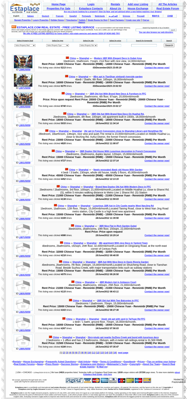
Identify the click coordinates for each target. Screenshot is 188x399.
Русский (140, 16)
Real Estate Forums (24, 364)
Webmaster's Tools (117, 364)
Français (60, 16)
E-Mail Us (102, 367)
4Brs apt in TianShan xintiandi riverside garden (118, 76)
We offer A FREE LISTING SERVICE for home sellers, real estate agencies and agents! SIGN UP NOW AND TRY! (71, 34)
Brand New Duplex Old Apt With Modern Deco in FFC (123, 187)
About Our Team (151, 364)
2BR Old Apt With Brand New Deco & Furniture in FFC (118, 93)
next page (123, 352)
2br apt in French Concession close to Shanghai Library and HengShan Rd (123, 131)
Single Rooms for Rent (98, 20)
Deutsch (45, 16)
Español (73, 16)
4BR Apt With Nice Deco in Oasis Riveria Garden (123, 262)
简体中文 (155, 16)
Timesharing (71, 20)
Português (86, 16)
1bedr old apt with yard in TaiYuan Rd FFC (123, 319)
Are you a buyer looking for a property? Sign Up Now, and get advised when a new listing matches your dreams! (113, 12)
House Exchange (138, 8)
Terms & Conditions (110, 361)
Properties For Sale (58, 8)
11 (93, 352)
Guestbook (129, 361)
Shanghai (84, 58)
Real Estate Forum (167, 8)
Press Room (52, 364)
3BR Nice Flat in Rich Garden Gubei (118, 226)
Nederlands (100, 16)
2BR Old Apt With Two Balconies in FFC (118, 300)
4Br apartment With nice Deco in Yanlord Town (123, 243)
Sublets (82, 20)
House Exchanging (33, 361)
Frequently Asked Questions (61, 361)
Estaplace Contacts (91, 8)
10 (89, 352)
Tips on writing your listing (161, 361)
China (73, 58)
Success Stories (69, 364)
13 (102, 352)
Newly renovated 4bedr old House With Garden (117, 169)
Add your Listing (138, 4)
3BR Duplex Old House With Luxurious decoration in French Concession (118, 151)
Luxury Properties (41, 20)
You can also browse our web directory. (156, 32)
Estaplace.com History (92, 364)
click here (107, 374)
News (40, 364)
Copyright (135, 364)
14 (106, 352)
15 (110, 352)
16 (115, 352)
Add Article (84, 361)
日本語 (170, 16)
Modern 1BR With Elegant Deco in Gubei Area (118, 58)
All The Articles (167, 4)
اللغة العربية (113, 16)
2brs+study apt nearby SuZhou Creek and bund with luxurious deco (123, 337)
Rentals (115, 4)
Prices (141, 361)
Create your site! (133, 20)
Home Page (59, 4)
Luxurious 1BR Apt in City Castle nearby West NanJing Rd (123, 205)
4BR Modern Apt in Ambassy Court (118, 282)
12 (98, 352)
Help (95, 361)
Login (90, 4)
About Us (115, 8)
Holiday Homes (57, 20)
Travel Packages (117, 20)
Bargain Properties (22, 20)
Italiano (30, 16)
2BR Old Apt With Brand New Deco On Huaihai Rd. (118, 114)
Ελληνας (126, 16)
